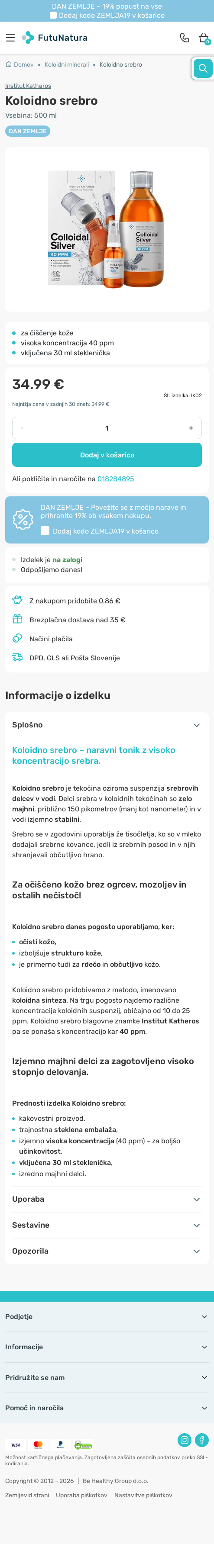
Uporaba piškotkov (81, 1495)
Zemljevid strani (27, 1495)
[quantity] (107, 428)
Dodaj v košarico (107, 455)
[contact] (184, 37)
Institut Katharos (28, 86)
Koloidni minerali (67, 64)
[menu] (12, 37)
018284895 (115, 479)
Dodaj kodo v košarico (112, 15)
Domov (19, 64)
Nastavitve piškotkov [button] (143, 1495)
